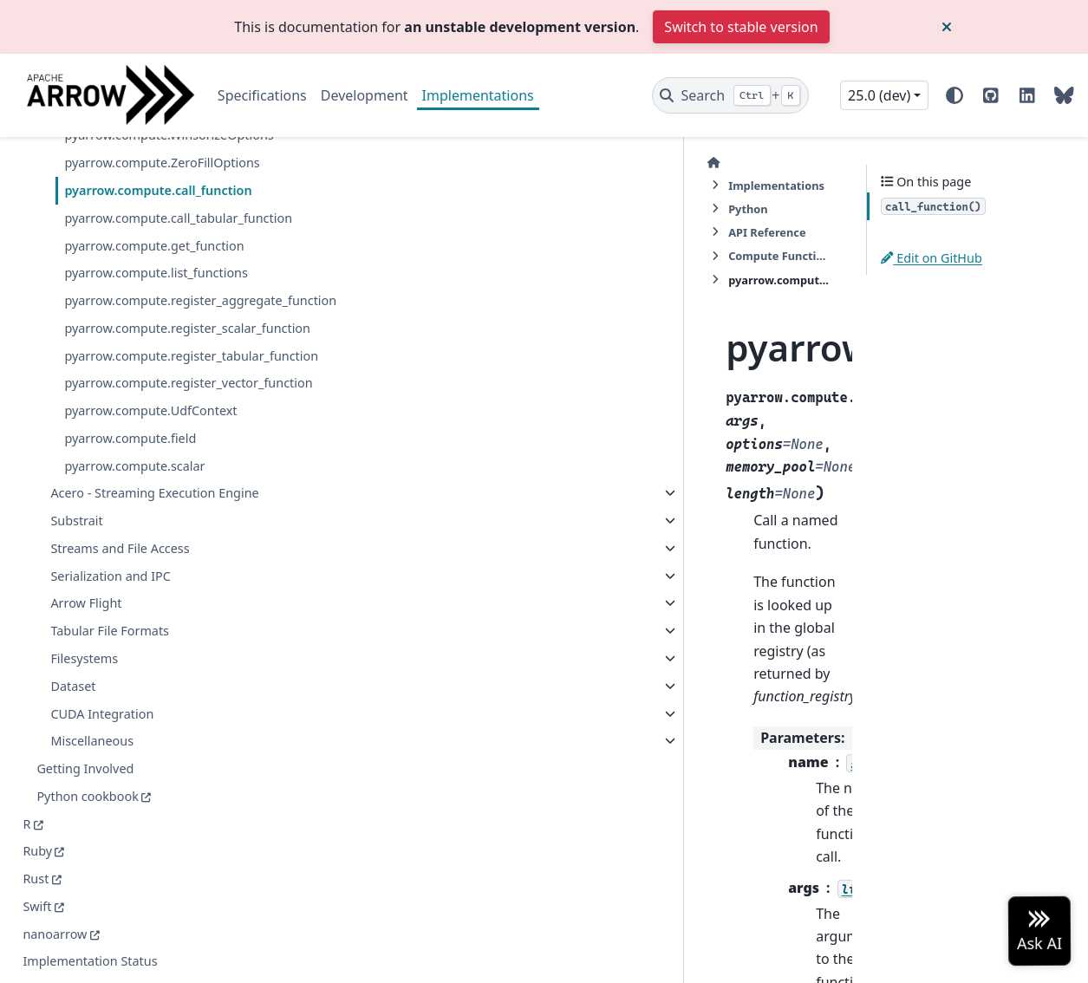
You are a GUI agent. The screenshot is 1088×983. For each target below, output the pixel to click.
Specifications (262, 95)
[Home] (302, 162)
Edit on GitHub (931, 258)
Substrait (76, 740)
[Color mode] (954, 95)
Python (475, 162)
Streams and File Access (119, 767)
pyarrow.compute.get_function (154, 362)
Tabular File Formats (109, 850)
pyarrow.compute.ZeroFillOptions (158, 248)
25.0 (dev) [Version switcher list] (879, 95)
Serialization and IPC (110, 795)
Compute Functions (679, 162)
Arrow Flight (85, 823)
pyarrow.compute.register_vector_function (161, 571)
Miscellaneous (92, 960)
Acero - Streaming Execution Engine (132, 702)
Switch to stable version (741, 26)
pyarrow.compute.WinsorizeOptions (158, 200)
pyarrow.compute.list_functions (156, 389)
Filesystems (84, 877)
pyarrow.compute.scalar (134, 664)
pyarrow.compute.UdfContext (150, 610)
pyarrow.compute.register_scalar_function (160, 475)
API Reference (559, 162)
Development (364, 95)
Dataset (72, 905)
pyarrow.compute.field (130, 636)
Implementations (478, 95)
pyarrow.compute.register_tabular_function (161, 523)
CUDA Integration (101, 933)
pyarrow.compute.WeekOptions (156, 162)
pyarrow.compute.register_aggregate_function (160, 427)
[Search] (730, 95)
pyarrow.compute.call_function (157, 286)
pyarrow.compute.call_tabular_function (159, 323)
